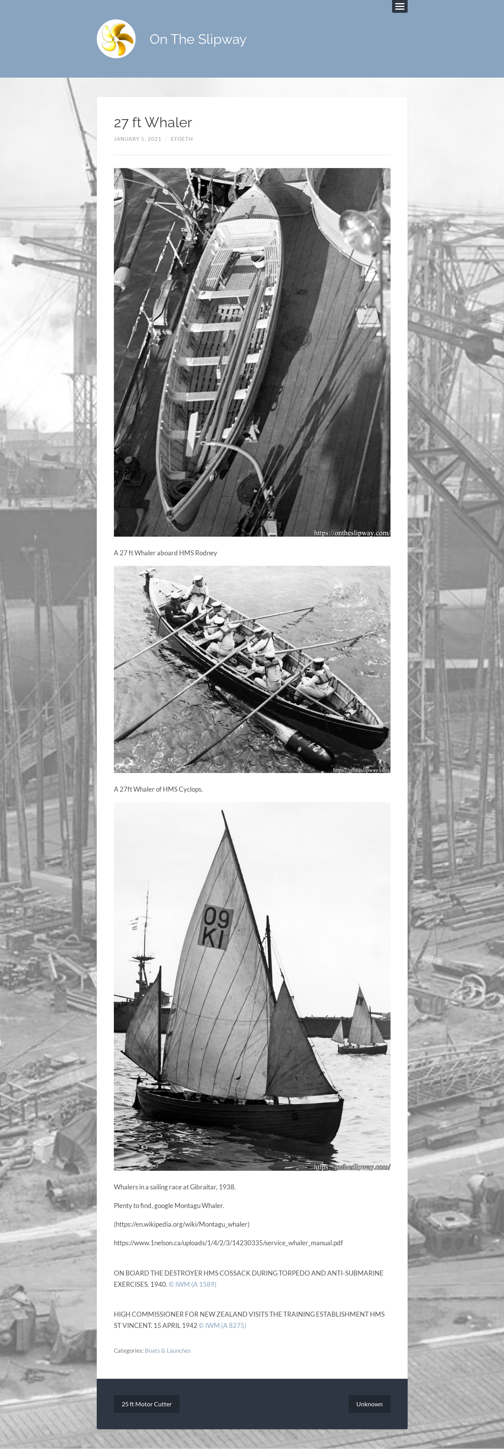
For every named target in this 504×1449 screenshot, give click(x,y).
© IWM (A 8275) (222, 1325)
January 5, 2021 (138, 139)
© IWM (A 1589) (192, 1284)
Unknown (369, 1403)
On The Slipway (198, 39)
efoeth (182, 139)
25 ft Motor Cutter (147, 1403)
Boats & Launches (168, 1350)
